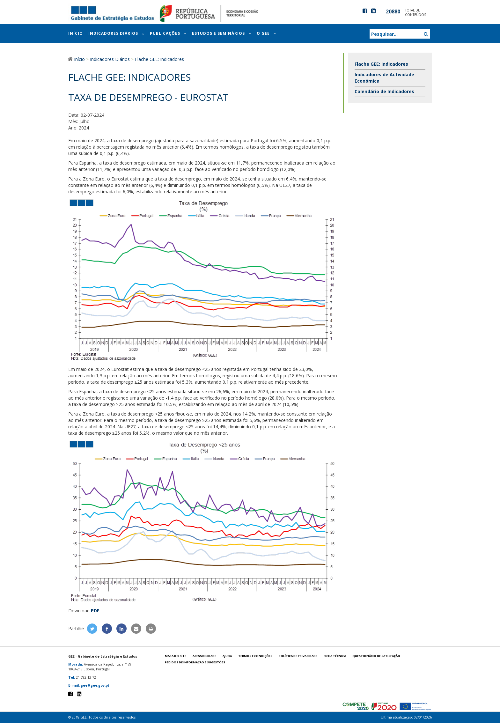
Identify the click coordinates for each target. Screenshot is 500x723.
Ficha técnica (335, 656)
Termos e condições (255, 656)
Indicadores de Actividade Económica (384, 77)
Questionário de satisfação (376, 656)
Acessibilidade (204, 656)
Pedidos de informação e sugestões (195, 662)
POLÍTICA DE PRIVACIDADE (298, 656)
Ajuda (227, 656)
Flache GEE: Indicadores (381, 64)
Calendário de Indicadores (384, 91)
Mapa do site (175, 656)
